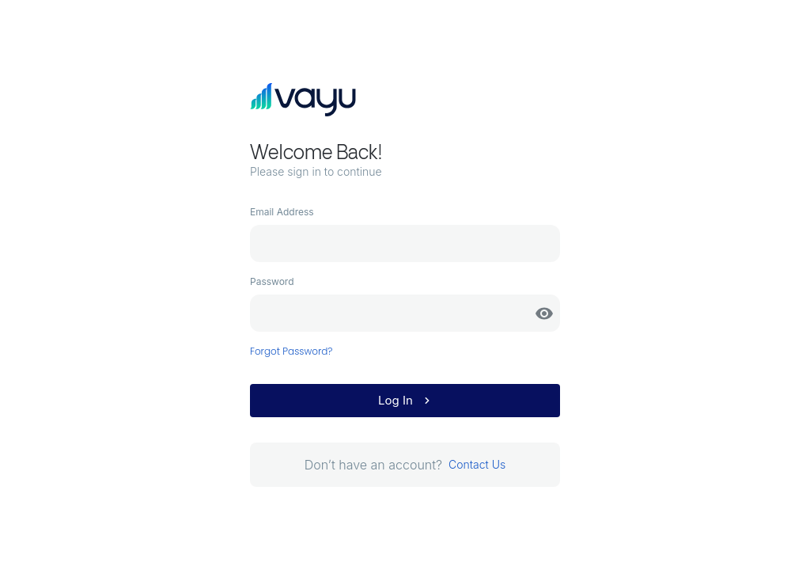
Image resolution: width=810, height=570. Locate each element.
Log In (406, 400)
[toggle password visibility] (544, 313)
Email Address (282, 212)
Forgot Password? (291, 351)
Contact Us (477, 464)
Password (272, 281)
